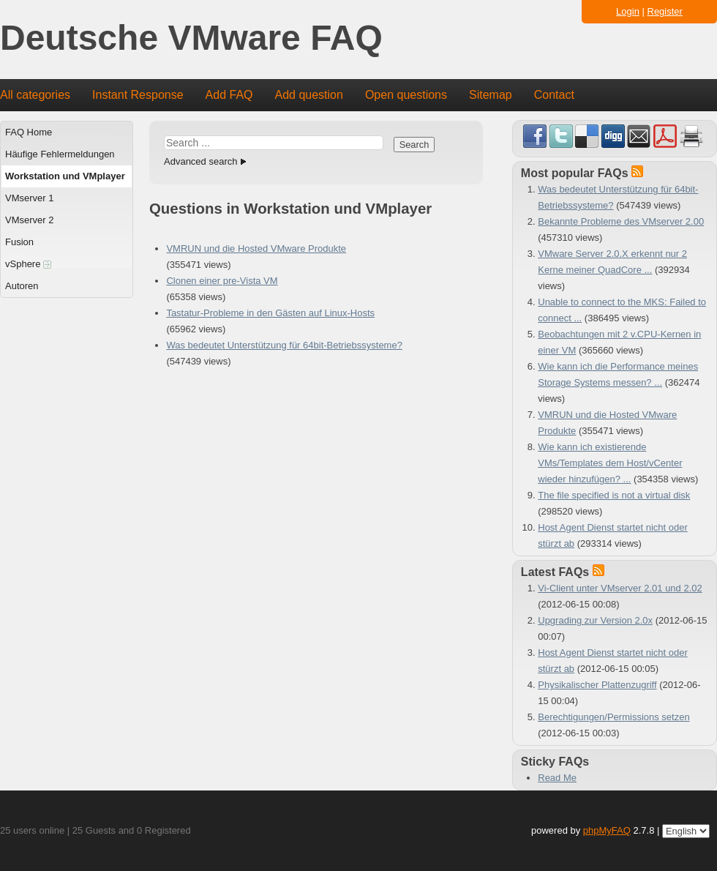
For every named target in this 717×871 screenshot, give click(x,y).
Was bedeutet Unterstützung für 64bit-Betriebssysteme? (284, 345)
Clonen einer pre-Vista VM (221, 280)
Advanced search (200, 161)
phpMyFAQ (607, 830)
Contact (554, 95)
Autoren (22, 285)
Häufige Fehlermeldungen (60, 154)
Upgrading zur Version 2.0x (595, 620)
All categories (35, 95)
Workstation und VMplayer (65, 176)
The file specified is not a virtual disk (614, 495)
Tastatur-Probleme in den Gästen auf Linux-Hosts (270, 312)
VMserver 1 (29, 197)
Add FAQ (229, 95)
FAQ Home (28, 132)
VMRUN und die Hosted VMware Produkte (256, 248)
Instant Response (138, 95)
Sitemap (490, 95)
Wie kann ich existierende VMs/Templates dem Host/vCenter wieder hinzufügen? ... (610, 463)
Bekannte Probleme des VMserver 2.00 (621, 221)
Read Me (557, 777)
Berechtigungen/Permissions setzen (613, 716)
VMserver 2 (29, 219)
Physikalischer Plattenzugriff (597, 684)
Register (665, 11)
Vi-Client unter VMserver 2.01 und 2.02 (620, 588)
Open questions (406, 95)
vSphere (28, 263)
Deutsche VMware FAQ (191, 38)
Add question (309, 95)
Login (627, 11)
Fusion (19, 241)
